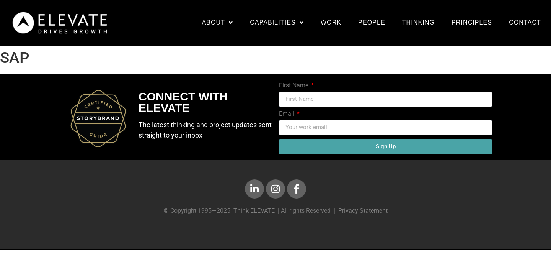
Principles (472, 22)
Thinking (418, 22)
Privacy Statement (363, 210)
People (371, 22)
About (217, 23)
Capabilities (277, 23)
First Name (294, 85)
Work (331, 22)
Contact (525, 22)
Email (287, 114)
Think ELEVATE (254, 210)
